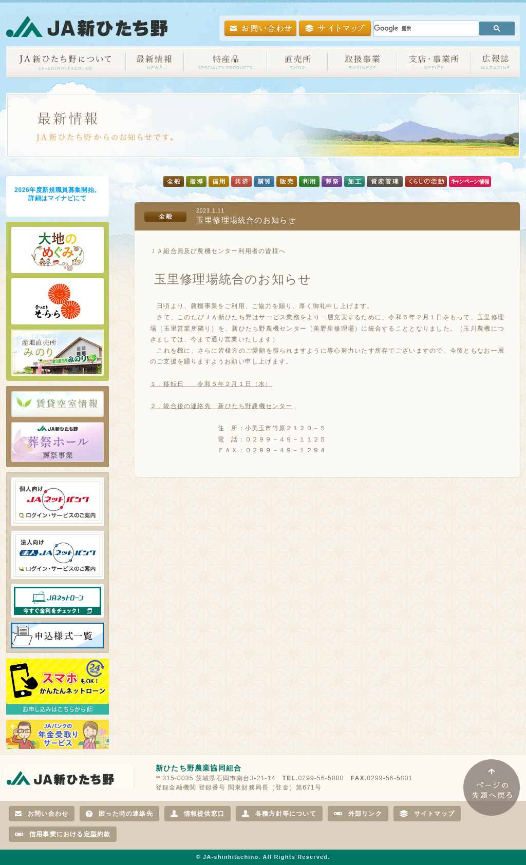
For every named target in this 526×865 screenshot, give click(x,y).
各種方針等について (279, 813)
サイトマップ (427, 813)
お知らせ (155, 62)
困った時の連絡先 (119, 813)
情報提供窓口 (197, 813)
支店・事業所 (434, 62)
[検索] (425, 28)
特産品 (225, 62)
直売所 (297, 62)
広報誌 (495, 62)
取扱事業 (362, 62)
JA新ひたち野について (66, 62)
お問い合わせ (41, 813)
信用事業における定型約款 (62, 834)
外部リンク (358, 813)
